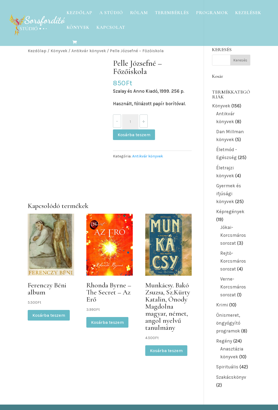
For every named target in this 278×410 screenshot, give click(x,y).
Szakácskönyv (231, 377)
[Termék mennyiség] (130, 121)
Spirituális (227, 366)
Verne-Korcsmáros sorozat (233, 286)
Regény (224, 341)
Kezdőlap (79, 13)
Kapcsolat (110, 28)
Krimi (222, 305)
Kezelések (248, 13)
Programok (212, 13)
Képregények (230, 211)
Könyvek (78, 28)
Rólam (139, 13)
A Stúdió (111, 13)
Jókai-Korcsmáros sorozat (233, 235)
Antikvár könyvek (88, 50)
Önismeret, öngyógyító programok (228, 323)
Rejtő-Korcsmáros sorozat (233, 261)
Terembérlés (172, 13)
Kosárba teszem (134, 134)
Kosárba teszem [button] (48, 315)
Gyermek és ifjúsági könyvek (228, 193)
